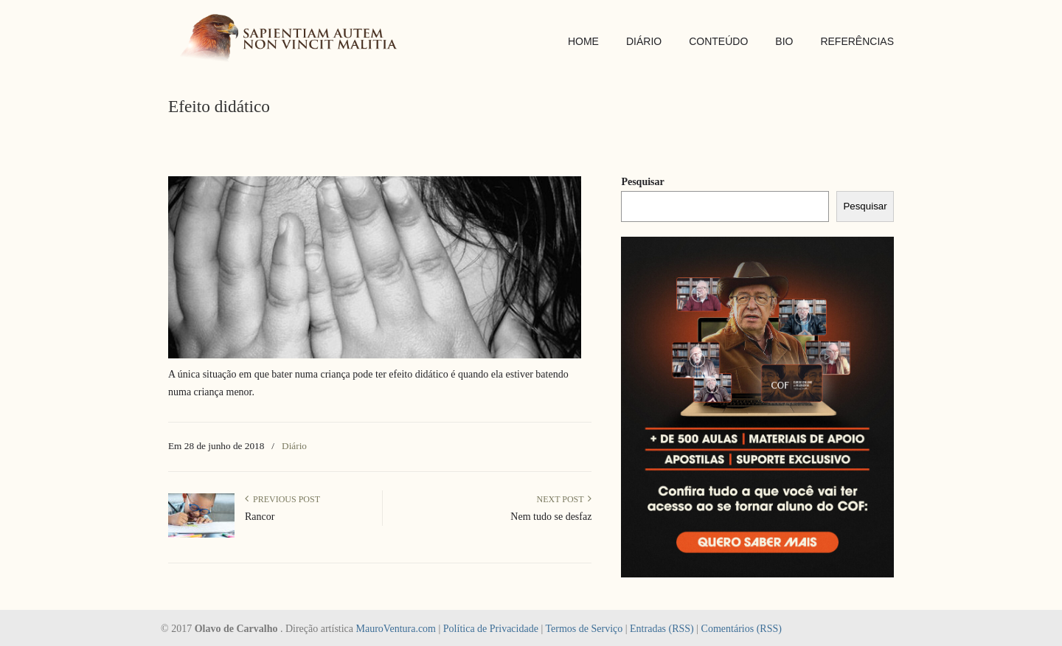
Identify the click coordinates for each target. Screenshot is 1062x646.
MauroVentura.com (396, 628)
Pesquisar (642, 181)
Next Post (563, 499)
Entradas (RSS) (662, 628)
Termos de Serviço (583, 628)
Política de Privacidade (490, 628)
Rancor (259, 516)
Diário (294, 445)
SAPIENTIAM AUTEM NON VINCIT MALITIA (293, 39)
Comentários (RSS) (741, 628)
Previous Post (282, 499)
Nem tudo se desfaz (550, 516)
